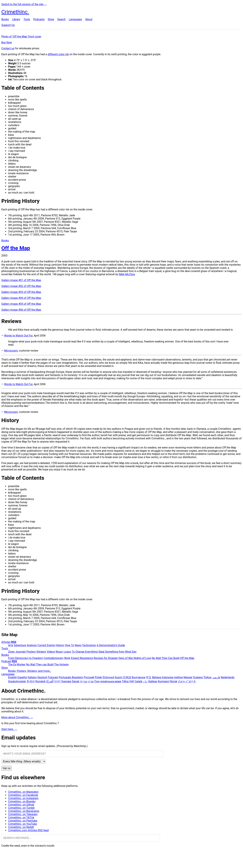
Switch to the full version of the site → (24, 4)
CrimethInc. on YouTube (22, 824)
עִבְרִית (83, 681)
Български (138, 677)
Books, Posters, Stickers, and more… (29, 671)
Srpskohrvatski (17, 681)
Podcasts (39, 19)
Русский (89, 677)
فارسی (216, 677)
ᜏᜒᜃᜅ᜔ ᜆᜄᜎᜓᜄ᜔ (187, 681)
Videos (51, 651)
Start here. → (9, 729)
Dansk (75, 681)
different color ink (58, 54)
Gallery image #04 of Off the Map (21, 298)
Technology (89, 645)
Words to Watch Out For (18, 335)
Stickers (41, 651)
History (60, 645)
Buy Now (6, 42)
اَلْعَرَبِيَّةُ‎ (49, 681)
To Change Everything (85, 651)
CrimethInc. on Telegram (22, 814)
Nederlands (228, 677)
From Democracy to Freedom (25, 658)
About (88, 19)
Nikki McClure (127, 274)
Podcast (6, 661)
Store (51, 19)
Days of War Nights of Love (134, 658)
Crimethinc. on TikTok (21, 817)
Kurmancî (163, 681)
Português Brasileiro (71, 677)
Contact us (7, 48)
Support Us (8, 25)
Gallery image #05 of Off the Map (21, 303)
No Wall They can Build (39, 664)
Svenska (66, 681)
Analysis (32, 645)
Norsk (173, 681)
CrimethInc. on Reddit (21, 827)
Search (61, 19)
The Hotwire (61, 664)
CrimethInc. (15, 12)
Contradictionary (53, 658)
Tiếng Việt (128, 681)
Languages (75, 19)
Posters (31, 651)
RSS (13, 642)
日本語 (127, 677)
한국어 (31, 681)
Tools (26, 19)
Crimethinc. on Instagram (23, 798)
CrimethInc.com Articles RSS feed (28, 830)
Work (67, 658)
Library (16, 19)
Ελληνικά (108, 677)
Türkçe (207, 677)
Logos (67, 651)
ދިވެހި (145, 681)
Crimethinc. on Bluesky (22, 801)
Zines (11, 651)
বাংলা (57, 681)
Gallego (152, 681)
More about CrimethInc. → (17, 717)
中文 (148, 677)
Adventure (20, 645)
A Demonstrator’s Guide (111, 645)
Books (5, 19)
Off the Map (187, 658)
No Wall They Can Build (165, 658)
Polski (98, 677)
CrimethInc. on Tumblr (21, 807)
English (12, 677)
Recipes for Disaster (106, 658)
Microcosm (11, 350)
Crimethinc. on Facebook (23, 795)
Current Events (46, 645)
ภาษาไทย (94, 681)
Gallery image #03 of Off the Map (21, 292)
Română (40, 681)
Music (59, 651)
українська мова (110, 681)
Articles (5, 642)
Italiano (32, 677)
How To (69, 645)
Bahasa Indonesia (162, 677)
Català (138, 681)
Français (53, 677)
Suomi (118, 677)
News (78, 645)
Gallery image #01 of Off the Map (21, 280)
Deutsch (42, 677)
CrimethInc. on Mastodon (23, 791)
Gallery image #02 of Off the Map (21, 286)
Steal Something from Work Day (117, 651)
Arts (10, 645)
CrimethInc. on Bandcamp (23, 811)
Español (22, 677)
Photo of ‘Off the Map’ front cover (21, 36)
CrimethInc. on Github (21, 804)
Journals (20, 651)
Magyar (187, 677)
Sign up (6, 768)
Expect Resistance (82, 658)
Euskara (198, 677)
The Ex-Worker (16, 664)
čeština (178, 677)
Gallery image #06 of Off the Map (21, 309)
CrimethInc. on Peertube (22, 820)
